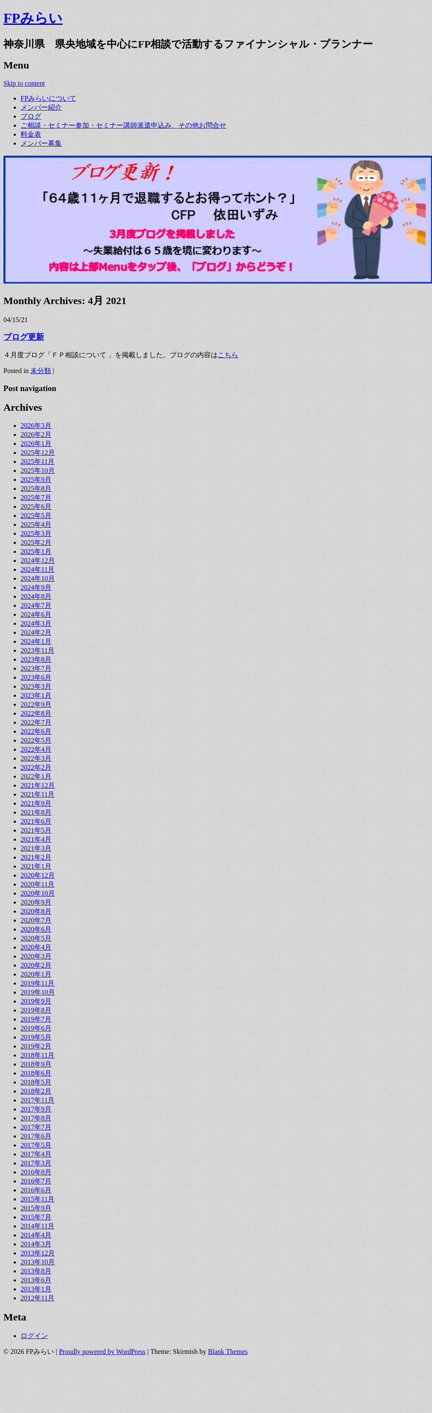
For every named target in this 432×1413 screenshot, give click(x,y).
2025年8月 (36, 488)
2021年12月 (38, 785)
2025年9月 (36, 479)
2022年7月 (36, 722)
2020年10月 (38, 893)
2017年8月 (36, 1118)
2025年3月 (36, 533)
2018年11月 (37, 1055)
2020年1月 (36, 974)
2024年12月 (38, 560)
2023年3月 (36, 686)
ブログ (31, 116)
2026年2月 (36, 434)
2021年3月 (36, 848)
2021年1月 (36, 866)
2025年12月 (38, 452)
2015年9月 (36, 1208)
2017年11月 (37, 1100)
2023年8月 (36, 659)
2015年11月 (37, 1199)
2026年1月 (36, 443)
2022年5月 (36, 740)
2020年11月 (37, 884)
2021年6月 (36, 821)
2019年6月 (36, 1028)
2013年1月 (36, 1289)
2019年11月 (37, 983)
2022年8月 (36, 713)
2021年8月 (36, 812)
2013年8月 (36, 1271)
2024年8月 (36, 596)
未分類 (40, 370)
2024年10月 (38, 578)
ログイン (34, 1335)
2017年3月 (36, 1163)
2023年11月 (37, 650)
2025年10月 (38, 470)
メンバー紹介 (41, 107)
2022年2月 (36, 767)
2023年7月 (36, 668)
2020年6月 (36, 929)
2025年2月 (36, 542)
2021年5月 (36, 830)
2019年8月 (36, 1010)
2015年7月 (36, 1217)
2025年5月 (36, 515)
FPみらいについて (48, 98)
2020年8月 (36, 911)
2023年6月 (36, 677)
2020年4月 (36, 947)
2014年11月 (37, 1226)
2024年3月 (36, 623)
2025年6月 (36, 506)
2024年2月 (36, 632)
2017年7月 (36, 1127)
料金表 (31, 134)
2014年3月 (36, 1244)
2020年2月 (36, 965)
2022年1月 (36, 776)
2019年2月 (36, 1046)
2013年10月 (38, 1262)
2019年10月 (38, 992)
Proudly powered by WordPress (102, 1351)
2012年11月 (37, 1298)
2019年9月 (36, 1001)
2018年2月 (36, 1091)
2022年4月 (36, 749)
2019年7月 (36, 1019)
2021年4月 (36, 839)
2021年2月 (36, 857)
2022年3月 (36, 758)
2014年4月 (36, 1235)
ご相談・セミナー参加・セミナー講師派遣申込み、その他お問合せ (123, 125)
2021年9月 (36, 803)
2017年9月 (36, 1109)
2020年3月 (36, 956)
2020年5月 (36, 938)
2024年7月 (36, 605)
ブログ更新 (23, 336)
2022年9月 (36, 704)
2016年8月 (36, 1172)
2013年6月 (36, 1280)
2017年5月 (36, 1145)
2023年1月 (36, 695)
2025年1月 (36, 551)
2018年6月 (36, 1073)
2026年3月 (36, 425)
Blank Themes (228, 1351)
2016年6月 (36, 1190)
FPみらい (33, 18)
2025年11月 (37, 461)
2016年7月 (36, 1181)
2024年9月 (36, 587)
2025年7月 (36, 497)
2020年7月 (36, 920)
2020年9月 (36, 902)
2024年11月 (37, 569)
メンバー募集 (41, 143)
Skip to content (24, 83)
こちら (228, 354)
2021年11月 (37, 794)
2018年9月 (36, 1064)
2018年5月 (36, 1082)
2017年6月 (36, 1136)
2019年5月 (36, 1037)
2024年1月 (36, 641)
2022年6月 (36, 731)
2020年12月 (38, 875)
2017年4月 (36, 1154)
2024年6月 (36, 614)
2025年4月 (36, 524)
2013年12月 (38, 1253)
